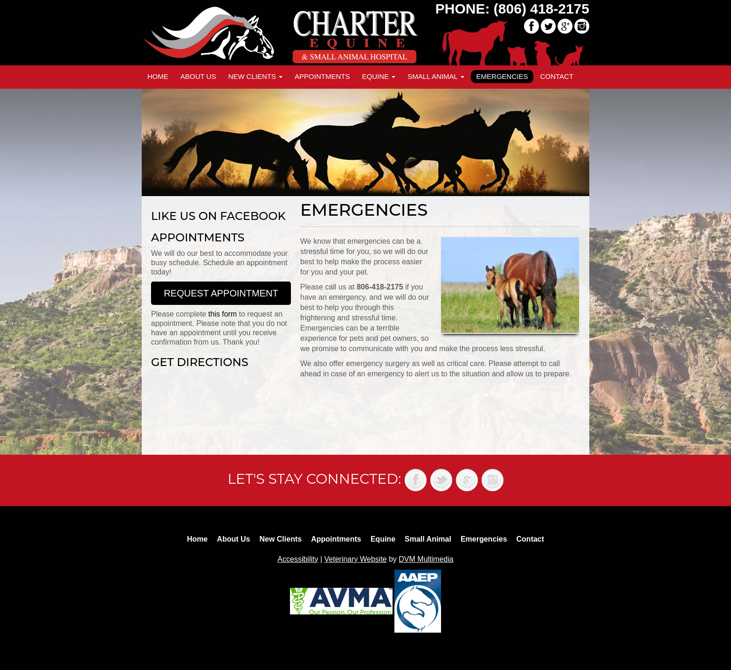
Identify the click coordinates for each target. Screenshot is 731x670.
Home (157, 76)
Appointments (322, 76)
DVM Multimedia (426, 559)
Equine (378, 76)
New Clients (255, 76)
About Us (198, 76)
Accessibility (297, 559)
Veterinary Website (355, 559)
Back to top (714, 642)
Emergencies (502, 76)
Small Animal (435, 76)
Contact (556, 76)
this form (222, 314)
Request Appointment (221, 293)
